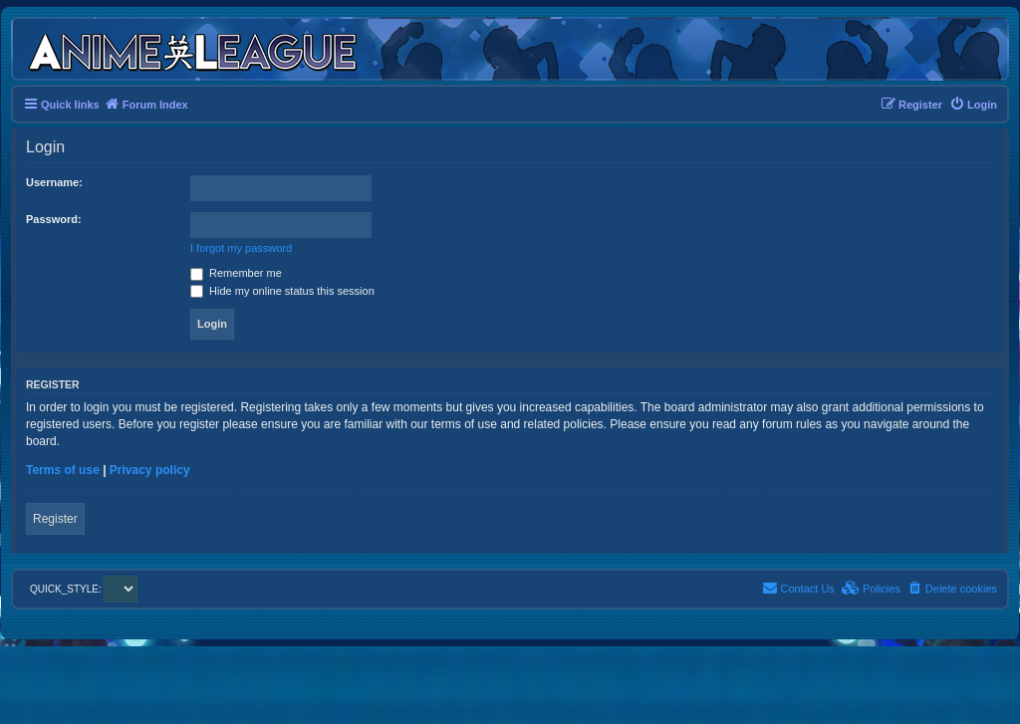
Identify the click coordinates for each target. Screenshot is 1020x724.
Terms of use (63, 470)
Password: (54, 219)
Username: (54, 182)
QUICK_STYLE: (83, 589)
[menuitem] (973, 105)
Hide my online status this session (282, 291)
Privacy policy (150, 470)
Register (55, 519)
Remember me (236, 273)
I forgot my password (241, 248)
